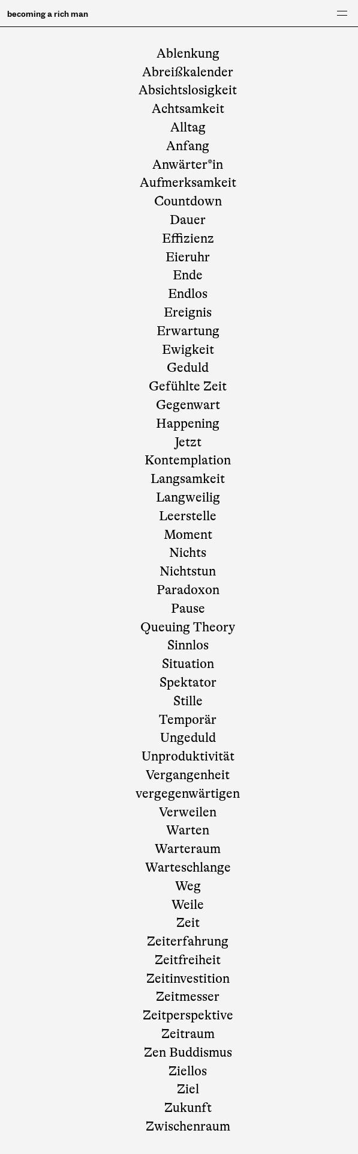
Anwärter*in (187, 164)
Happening (187, 423)
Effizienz (188, 238)
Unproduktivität (188, 756)
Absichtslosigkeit (188, 89)
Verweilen (187, 811)
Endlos (187, 293)
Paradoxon (188, 589)
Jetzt (188, 441)
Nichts (187, 552)
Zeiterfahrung (187, 941)
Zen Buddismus (188, 1052)
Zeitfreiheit (188, 959)
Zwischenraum (188, 1126)
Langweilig (188, 497)
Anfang (187, 145)
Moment (188, 534)
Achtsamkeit (188, 108)
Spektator (188, 682)
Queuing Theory (187, 626)
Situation (188, 663)
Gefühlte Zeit (188, 385)
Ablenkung (188, 53)
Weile (188, 904)
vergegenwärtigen (188, 793)
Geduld (188, 367)
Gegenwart (188, 404)
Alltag (188, 127)
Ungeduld (188, 737)
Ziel (188, 1088)
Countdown (188, 200)
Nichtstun (188, 571)
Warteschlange (188, 867)
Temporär (187, 719)
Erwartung (188, 330)
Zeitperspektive (188, 1014)
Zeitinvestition (188, 978)
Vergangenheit (188, 774)
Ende (188, 274)
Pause (188, 608)
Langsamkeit (188, 478)
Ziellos (188, 1070)
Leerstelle (187, 515)
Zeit (188, 922)
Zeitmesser (187, 996)
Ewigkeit (188, 349)
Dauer (188, 219)
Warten (187, 829)
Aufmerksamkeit (188, 182)
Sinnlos (188, 644)
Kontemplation (188, 459)
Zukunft (188, 1107)
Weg (188, 885)
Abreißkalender (187, 71)
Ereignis (188, 312)
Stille (188, 700)
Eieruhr (188, 256)
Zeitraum (188, 1033)
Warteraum (188, 848)
